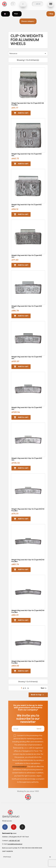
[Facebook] (5, 827)
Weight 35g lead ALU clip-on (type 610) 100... (26, 408)
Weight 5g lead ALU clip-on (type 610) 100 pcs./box (27, 104)
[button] (23, 4)
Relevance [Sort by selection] (28, 53)
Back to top (37, 694)
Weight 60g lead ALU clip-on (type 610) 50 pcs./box (27, 662)
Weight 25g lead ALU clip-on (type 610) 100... (26, 307)
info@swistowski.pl (19, 766)
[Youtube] (13, 827)
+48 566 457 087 (14, 841)
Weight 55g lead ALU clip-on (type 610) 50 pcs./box (27, 611)
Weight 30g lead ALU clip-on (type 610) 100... (26, 358)
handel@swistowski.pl (14, 844)
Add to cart (21, 113)
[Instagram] (22, 827)
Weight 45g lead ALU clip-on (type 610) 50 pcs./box (27, 510)
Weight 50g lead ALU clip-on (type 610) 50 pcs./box (27, 561)
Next (44, 688)
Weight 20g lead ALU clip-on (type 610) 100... (26, 256)
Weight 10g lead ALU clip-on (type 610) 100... (26, 155)
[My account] (13, 4)
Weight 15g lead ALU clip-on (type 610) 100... (26, 205)
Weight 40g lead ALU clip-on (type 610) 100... (26, 459)
